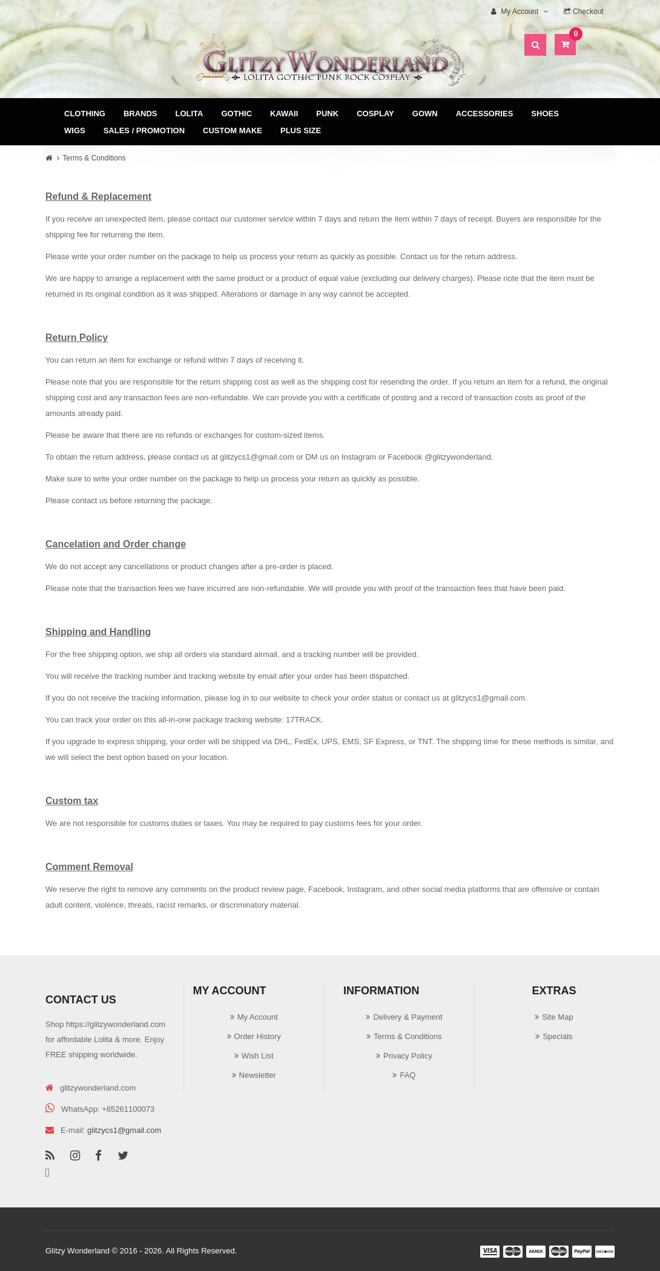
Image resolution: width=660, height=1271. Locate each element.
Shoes (545, 113)
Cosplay (375, 113)
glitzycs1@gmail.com (257, 456)
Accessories (484, 113)
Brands (140, 113)
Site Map (557, 1017)
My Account (257, 1017)
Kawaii (284, 113)
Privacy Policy (407, 1055)
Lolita (189, 113)
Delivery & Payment (407, 1017)
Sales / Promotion (144, 130)
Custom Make (232, 130)
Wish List (258, 1055)
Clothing (84, 113)
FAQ (407, 1075)
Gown (425, 113)
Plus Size (300, 130)
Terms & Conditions (93, 158)
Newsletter (257, 1075)
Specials (557, 1036)
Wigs (74, 130)
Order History (257, 1036)
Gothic (237, 113)
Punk (327, 113)
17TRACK (304, 719)
